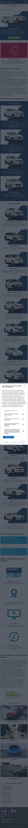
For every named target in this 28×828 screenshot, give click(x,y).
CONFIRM (8, 437)
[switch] (22, 414)
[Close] (25, 386)
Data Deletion (6, 442)
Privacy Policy (22, 442)
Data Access (14, 442)
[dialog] (14, 414)
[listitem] (14, 411)
